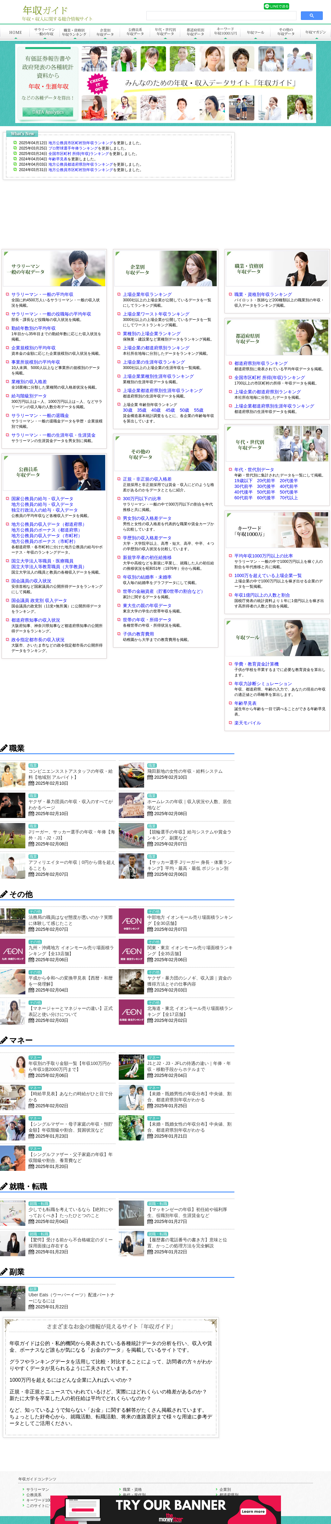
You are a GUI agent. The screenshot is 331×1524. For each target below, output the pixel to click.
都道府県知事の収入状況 (35, 620)
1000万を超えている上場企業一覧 (268, 575)
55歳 (199, 410)
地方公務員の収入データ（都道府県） (49, 524)
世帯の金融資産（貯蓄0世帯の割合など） (164, 591)
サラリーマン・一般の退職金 (40, 415)
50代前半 (268, 492)
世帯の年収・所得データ (147, 619)
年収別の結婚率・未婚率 (147, 577)
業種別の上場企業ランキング (152, 333)
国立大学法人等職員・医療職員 (42, 560)
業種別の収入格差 (29, 381)
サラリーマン (37, 1489)
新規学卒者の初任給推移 (147, 557)
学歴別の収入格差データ (147, 537)
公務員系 (33, 1495)
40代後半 (245, 492)
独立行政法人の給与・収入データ (44, 510)
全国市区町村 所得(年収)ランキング (269, 377)
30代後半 (268, 486)
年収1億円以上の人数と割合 (262, 595)
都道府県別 (229, 1495)
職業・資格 (132, 1489)
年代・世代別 (134, 1495)
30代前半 (245, 486)
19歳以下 (245, 480)
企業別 (225, 1489)
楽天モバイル (247, 722)
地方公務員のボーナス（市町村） (44, 541)
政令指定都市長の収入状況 (38, 639)
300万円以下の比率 (142, 498)
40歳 (156, 410)
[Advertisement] (59, 188)
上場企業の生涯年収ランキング (154, 362)
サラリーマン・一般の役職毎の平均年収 (51, 313)
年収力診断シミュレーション (263, 683)
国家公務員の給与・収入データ (42, 498)
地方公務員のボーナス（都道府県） (46, 529)
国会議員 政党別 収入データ (39, 600)
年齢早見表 (245, 703)
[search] (221, 16)
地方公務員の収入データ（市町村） (46, 535)
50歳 (184, 410)
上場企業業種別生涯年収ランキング (158, 376)
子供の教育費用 (138, 633)
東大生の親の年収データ (147, 605)
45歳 (170, 410)
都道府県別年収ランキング (261, 363)
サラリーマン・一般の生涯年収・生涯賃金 (53, 435)
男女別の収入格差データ (147, 518)
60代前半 (245, 497)
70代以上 (289, 497)
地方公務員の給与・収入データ (42, 504)
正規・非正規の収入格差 (147, 479)
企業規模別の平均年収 (33, 347)
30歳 (127, 410)
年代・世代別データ (254, 469)
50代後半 (289, 492)
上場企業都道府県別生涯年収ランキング (163, 390)
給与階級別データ (29, 395)
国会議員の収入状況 (31, 580)
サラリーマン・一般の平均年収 (42, 294)
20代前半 (268, 480)
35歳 (142, 410)
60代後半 (268, 497)
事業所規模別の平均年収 (35, 362)
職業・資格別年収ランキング (263, 294)
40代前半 (289, 486)
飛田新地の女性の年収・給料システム (185, 771)
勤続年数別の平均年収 (33, 328)
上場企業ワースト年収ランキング (156, 313)
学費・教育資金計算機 (256, 664)
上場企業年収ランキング (147, 294)
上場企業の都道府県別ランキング (156, 347)
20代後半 (289, 480)
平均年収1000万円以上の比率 (263, 555)
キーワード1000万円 (43, 1500)
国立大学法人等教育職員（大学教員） (49, 566)
